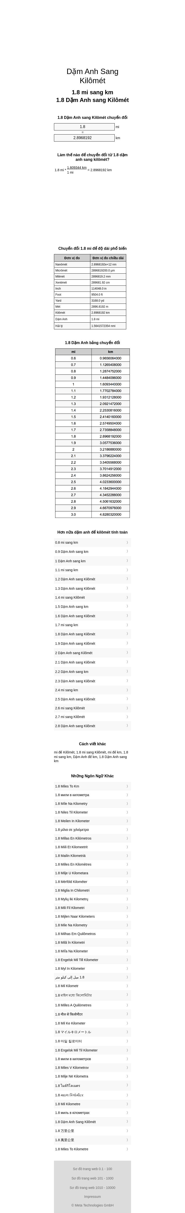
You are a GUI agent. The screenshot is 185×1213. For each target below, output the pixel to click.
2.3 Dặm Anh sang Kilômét (75, 681)
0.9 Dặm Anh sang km (71, 552)
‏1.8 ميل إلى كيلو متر (69, 977)
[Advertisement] (92, 30)
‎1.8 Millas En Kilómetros (73, 838)
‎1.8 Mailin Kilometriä (70, 856)
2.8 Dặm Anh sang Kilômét (75, 726)
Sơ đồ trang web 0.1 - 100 (92, 1169)
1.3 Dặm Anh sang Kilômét (75, 588)
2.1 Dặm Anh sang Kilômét (75, 662)
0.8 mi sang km (66, 542)
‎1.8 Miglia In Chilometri (72, 890)
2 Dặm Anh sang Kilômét (73, 653)
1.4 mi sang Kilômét (70, 597)
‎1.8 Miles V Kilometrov (72, 1068)
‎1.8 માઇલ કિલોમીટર (69, 1095)
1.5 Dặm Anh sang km (71, 607)
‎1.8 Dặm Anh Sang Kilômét (75, 1122)
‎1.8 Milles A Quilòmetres (73, 1005)
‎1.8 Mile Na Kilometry (71, 925)
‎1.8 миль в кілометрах (72, 1113)
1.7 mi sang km (66, 625)
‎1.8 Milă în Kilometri (70, 942)
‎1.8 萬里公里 (64, 1140)
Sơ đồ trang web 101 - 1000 (92, 1178)
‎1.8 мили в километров (73, 1059)
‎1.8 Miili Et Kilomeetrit (71, 847)
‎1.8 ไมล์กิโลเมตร (67, 1086)
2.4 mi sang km (66, 690)
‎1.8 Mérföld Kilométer (71, 882)
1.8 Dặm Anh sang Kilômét (75, 634)
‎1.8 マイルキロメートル (73, 1032)
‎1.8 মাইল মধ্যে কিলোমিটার (73, 995)
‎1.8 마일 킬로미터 (68, 1041)
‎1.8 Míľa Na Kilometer (71, 951)
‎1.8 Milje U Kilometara (71, 873)
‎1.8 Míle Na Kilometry (71, 804)
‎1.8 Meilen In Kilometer (72, 821)
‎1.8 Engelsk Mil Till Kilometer (76, 960)
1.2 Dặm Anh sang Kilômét (75, 579)
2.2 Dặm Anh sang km (71, 672)
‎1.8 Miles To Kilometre (71, 1149)
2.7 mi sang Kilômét (70, 717)
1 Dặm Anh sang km (70, 561)
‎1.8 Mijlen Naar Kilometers (75, 916)
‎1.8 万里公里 (64, 1131)
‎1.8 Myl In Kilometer (70, 968)
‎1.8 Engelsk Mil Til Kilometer (76, 1050)
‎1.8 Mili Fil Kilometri (69, 908)
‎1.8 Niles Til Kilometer (71, 812)
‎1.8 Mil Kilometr (66, 986)
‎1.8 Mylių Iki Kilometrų (71, 899)
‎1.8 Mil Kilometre (67, 1104)
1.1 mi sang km (66, 570)
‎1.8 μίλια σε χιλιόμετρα (72, 830)
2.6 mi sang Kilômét (70, 708)
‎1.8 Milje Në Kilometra (71, 1076)
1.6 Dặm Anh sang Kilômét (75, 616)
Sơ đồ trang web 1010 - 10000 (92, 1188)
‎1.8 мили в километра (72, 795)
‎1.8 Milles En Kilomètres (73, 864)
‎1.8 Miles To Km (67, 786)
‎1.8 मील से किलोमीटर (69, 1014)
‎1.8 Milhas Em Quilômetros (75, 934)
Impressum (92, 1197)
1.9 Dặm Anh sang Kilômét (75, 643)
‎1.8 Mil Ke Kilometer (70, 1023)
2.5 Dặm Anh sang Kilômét (75, 699)
